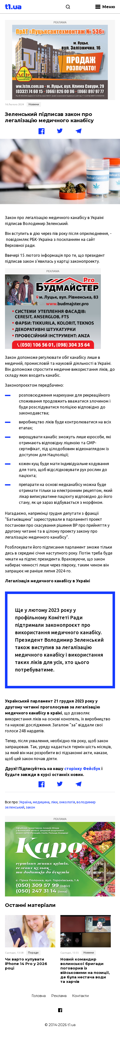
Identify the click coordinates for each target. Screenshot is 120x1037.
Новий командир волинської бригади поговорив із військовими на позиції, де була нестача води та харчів (85, 970)
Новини (34, 104)
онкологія (67, 802)
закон (30, 807)
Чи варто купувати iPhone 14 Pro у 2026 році (26, 963)
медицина (41, 802)
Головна (39, 996)
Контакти (80, 996)
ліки (54, 802)
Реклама (59, 996)
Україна (25, 802)
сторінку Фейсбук (82, 768)
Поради (33, 952)
